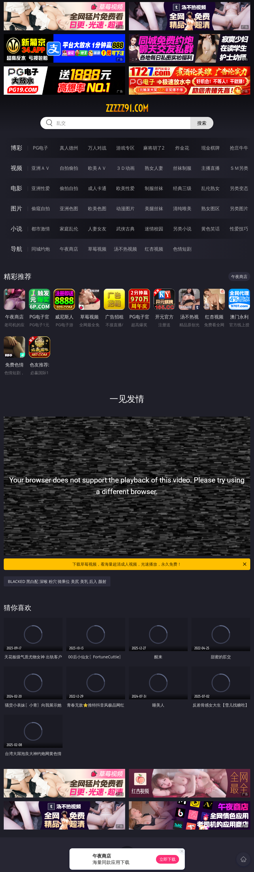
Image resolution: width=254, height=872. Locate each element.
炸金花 (182, 148)
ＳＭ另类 (239, 168)
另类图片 (239, 208)
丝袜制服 (182, 168)
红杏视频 (154, 249)
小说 (16, 228)
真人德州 (69, 148)
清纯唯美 (182, 208)
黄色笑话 (210, 229)
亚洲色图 (69, 208)
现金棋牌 (210, 148)
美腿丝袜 (154, 208)
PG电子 (40, 148)
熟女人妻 (154, 168)
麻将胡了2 (153, 148)
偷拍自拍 (69, 188)
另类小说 (182, 229)
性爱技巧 (239, 229)
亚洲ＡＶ (40, 168)
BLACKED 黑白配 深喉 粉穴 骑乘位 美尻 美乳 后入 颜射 (57, 581)
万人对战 (97, 148)
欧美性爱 (125, 188)
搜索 (201, 123)
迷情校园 (154, 229)
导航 (16, 249)
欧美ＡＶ (97, 168)
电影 (16, 188)
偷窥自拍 (40, 208)
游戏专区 (125, 148)
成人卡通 (97, 188)
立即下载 (167, 859)
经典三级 (182, 188)
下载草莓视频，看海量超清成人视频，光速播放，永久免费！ (159, 564)
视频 (16, 168)
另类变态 (239, 188)
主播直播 (210, 168)
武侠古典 (125, 229)
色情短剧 (182, 249)
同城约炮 (40, 249)
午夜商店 (69, 249)
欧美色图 (97, 208)
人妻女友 (97, 229)
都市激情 (40, 229)
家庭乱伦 (69, 229)
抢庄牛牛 (239, 148)
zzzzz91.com (127, 108)
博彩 (16, 148)
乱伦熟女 (210, 188)
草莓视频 (97, 249)
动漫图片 (125, 208)
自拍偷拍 (69, 168)
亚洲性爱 (40, 188)
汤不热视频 (125, 249)
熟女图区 (210, 208)
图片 (16, 208)
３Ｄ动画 (125, 168)
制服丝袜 (154, 188)
